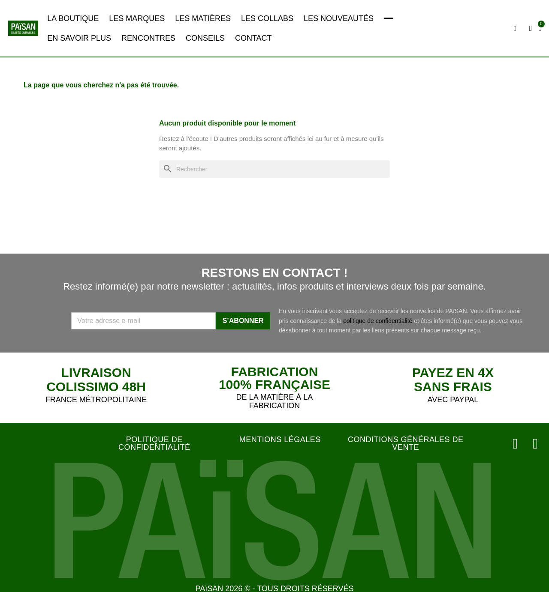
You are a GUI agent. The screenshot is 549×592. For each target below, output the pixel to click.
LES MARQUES (137, 18)
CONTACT (253, 38)
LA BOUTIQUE (73, 18)
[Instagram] (518, 442)
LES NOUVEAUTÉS (339, 18)
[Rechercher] (274, 169)
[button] (516, 28)
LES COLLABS (267, 18)
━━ (388, 18)
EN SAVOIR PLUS (79, 38)
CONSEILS (205, 38)
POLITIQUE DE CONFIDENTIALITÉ (154, 443)
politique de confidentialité (377, 320)
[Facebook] (536, 442)
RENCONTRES (148, 38)
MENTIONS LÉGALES (280, 439)
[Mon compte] (531, 28)
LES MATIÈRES (203, 18)
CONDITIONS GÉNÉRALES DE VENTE (406, 443)
